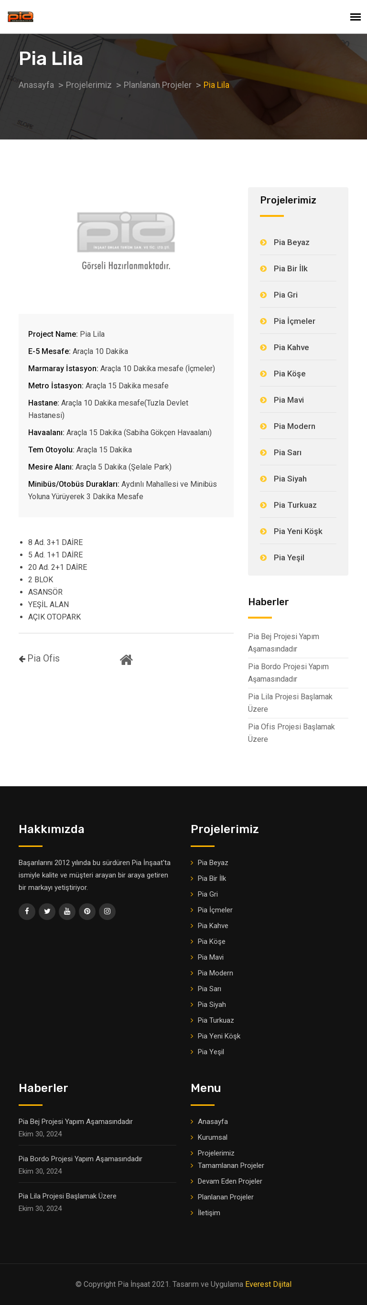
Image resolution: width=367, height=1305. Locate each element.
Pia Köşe (290, 373)
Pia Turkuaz (295, 505)
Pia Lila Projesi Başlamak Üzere (290, 703)
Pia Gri (286, 295)
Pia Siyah (290, 478)
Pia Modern (294, 426)
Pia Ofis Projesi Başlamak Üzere (291, 733)
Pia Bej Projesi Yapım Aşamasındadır (283, 642)
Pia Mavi (289, 400)
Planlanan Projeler (226, 1197)
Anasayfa (213, 1121)
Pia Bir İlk (291, 268)
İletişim (209, 1213)
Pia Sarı (288, 452)
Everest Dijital (268, 1284)
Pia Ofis (43, 658)
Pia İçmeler (294, 321)
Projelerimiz (216, 1153)
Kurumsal (212, 1137)
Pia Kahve (291, 347)
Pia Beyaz (292, 242)
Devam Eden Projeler (230, 1181)
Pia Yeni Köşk (298, 531)
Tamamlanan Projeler (231, 1165)
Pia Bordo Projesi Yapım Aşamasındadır (288, 673)
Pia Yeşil (289, 557)
